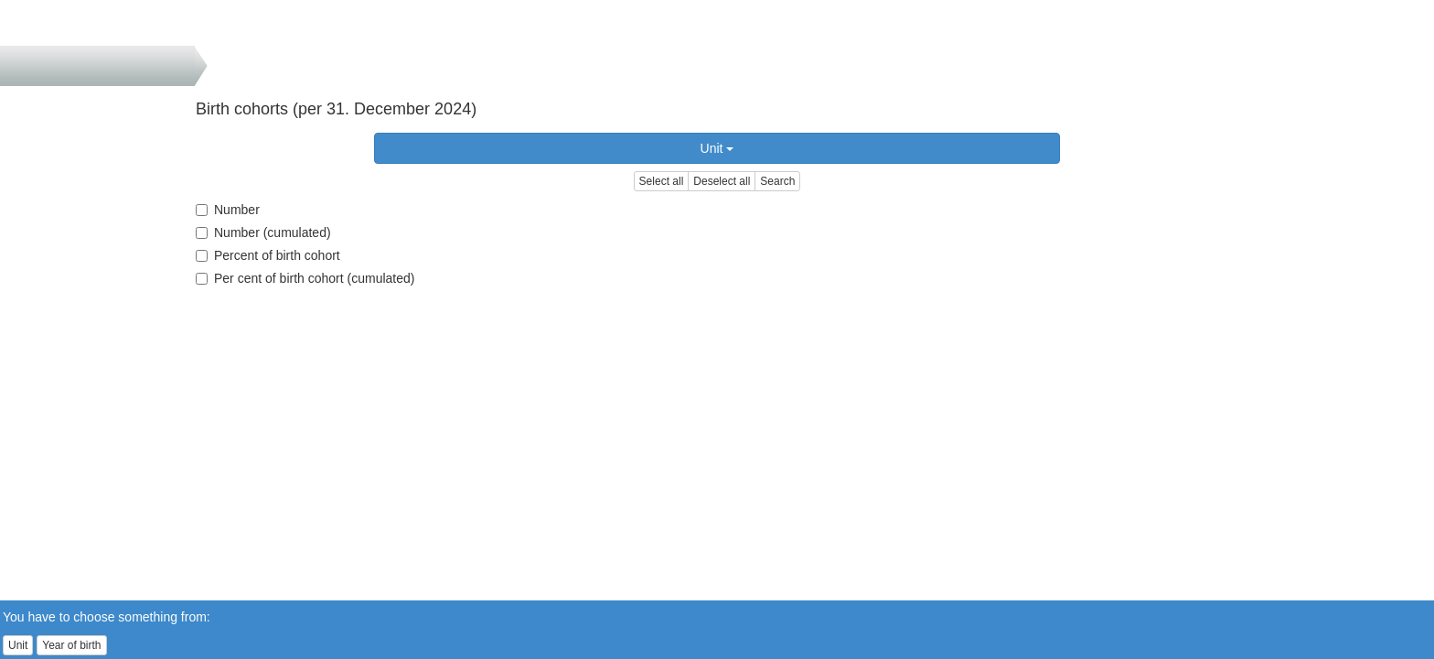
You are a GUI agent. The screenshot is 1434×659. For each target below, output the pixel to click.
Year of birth (71, 645)
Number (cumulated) (263, 232)
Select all (661, 181)
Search (777, 181)
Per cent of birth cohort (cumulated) (305, 278)
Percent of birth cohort (268, 255)
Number (228, 209)
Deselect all (721, 181)
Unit (717, 148)
